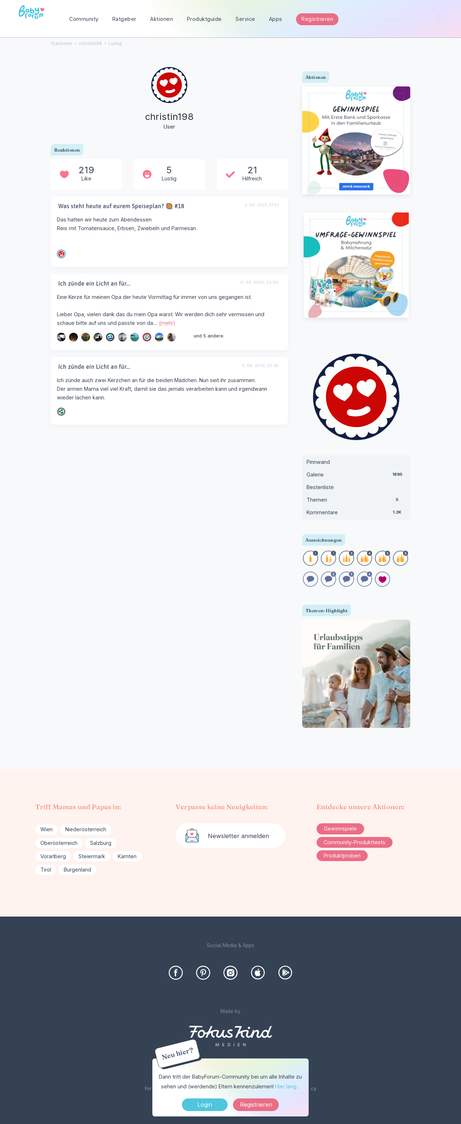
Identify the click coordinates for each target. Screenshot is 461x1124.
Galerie (356, 476)
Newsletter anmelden (238, 835)
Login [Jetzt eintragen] (204, 1104)
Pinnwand (318, 462)
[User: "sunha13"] (61, 337)
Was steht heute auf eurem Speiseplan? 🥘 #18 (121, 206)
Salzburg (100, 843)
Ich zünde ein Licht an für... (94, 283)
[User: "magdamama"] (61, 411)
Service (245, 19)
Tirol (45, 869)
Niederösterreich (85, 829)
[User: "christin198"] (169, 99)
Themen (356, 501)
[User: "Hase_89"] (147, 337)
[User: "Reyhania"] (85, 337)
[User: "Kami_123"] (61, 254)
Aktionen (161, 19)
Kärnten (127, 856)
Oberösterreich (58, 843)
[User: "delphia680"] (73, 337)
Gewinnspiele (340, 828)
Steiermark (92, 856)
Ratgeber (124, 19)
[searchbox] (413, 19)
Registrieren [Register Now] (256, 1104)
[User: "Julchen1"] (134, 337)
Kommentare (356, 514)
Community (84, 19)
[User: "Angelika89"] (159, 337)
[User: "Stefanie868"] (110, 337)
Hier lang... (287, 1086)
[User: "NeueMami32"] (98, 337)
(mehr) (167, 323)
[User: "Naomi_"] (171, 337)
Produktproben (342, 855)
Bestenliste (320, 487)
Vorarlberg (53, 856)
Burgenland (77, 869)
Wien (46, 829)
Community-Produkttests (354, 842)
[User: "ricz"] (122, 337)
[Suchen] (440, 19)
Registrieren (317, 19)
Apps (275, 19)
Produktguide (204, 19)
